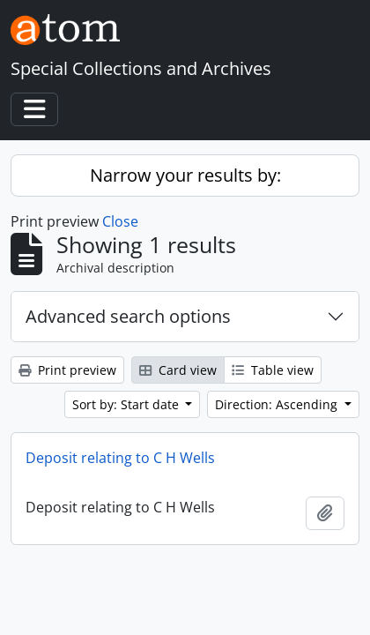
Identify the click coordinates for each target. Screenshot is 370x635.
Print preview (67, 370)
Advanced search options (128, 316)
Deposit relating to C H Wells (120, 457)
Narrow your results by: (185, 175)
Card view (178, 370)
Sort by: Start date (127, 404)
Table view (273, 370)
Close (120, 221)
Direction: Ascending (278, 404)
